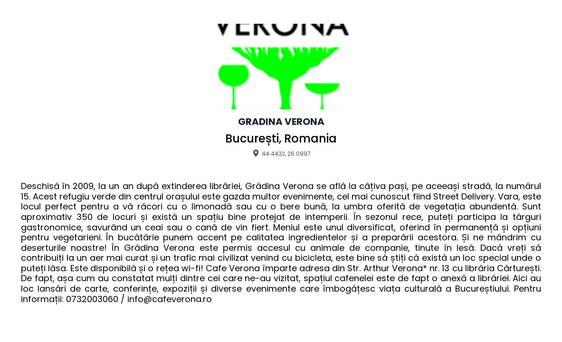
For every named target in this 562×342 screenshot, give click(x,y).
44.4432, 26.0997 (281, 153)
